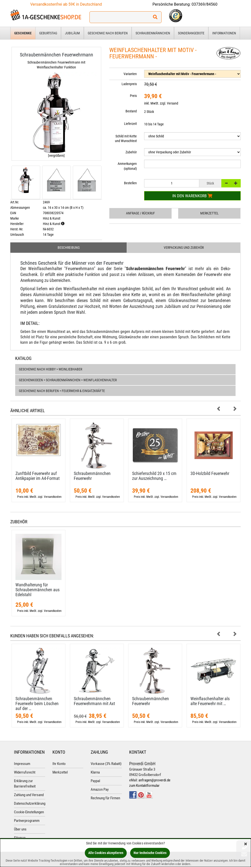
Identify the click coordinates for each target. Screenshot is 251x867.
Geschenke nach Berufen (108, 33)
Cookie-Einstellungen (29, 812)
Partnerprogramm (26, 820)
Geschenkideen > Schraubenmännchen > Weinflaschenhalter (68, 380)
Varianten (130, 74)
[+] (236, 183)
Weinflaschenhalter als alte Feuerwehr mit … (210, 701)
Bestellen (130, 183)
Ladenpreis (129, 84)
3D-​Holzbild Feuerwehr (209, 473)
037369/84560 (205, 4)
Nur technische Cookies (150, 853)
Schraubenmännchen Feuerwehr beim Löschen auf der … (37, 703)
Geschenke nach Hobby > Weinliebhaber (50, 369)
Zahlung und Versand (29, 795)
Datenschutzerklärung (29, 803)
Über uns (20, 829)
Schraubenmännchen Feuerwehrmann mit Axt (94, 701)
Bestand (131, 111)
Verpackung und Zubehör (184, 248)
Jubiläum (72, 33)
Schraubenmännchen (153, 33)
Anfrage (140, 213)
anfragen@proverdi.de (154, 780)
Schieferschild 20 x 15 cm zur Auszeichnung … (154, 476)
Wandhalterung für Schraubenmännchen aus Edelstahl (37, 589)
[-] (226, 183)
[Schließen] (245, 844)
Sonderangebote (191, 33)
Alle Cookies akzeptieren (105, 853)
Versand (172, 103)
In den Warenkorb (192, 195)
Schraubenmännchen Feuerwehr (92, 476)
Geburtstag (48, 33)
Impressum (22, 764)
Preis (133, 96)
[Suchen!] (155, 17)
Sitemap (19, 838)
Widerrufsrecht (24, 772)
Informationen (224, 33)
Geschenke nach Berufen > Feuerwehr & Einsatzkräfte (62, 391)
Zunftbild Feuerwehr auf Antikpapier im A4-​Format (37, 476)
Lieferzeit (130, 124)
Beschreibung (69, 248)
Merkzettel (209, 213)
